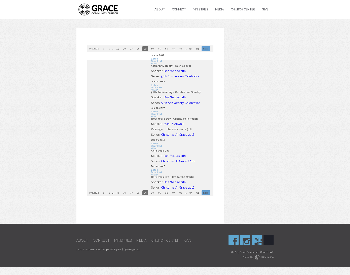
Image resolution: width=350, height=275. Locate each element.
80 (152, 48)
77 (131, 48)
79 (145, 48)
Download (156, 61)
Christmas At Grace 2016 (178, 134)
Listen (154, 58)
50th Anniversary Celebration (180, 76)
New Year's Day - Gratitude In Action (174, 118)
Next (205, 48)
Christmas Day (160, 150)
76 (124, 48)
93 (190, 48)
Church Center (243, 9)
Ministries (200, 9)
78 (138, 48)
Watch (154, 63)
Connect (179, 9)
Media (219, 9)
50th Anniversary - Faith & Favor (171, 66)
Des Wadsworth (175, 71)
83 (173, 48)
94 (197, 48)
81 (159, 48)
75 (117, 48)
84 (180, 48)
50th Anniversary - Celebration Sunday (176, 92)
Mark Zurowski (174, 123)
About (159, 9)
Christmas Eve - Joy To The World (172, 177)
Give (265, 9)
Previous (94, 48)
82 (166, 48)
